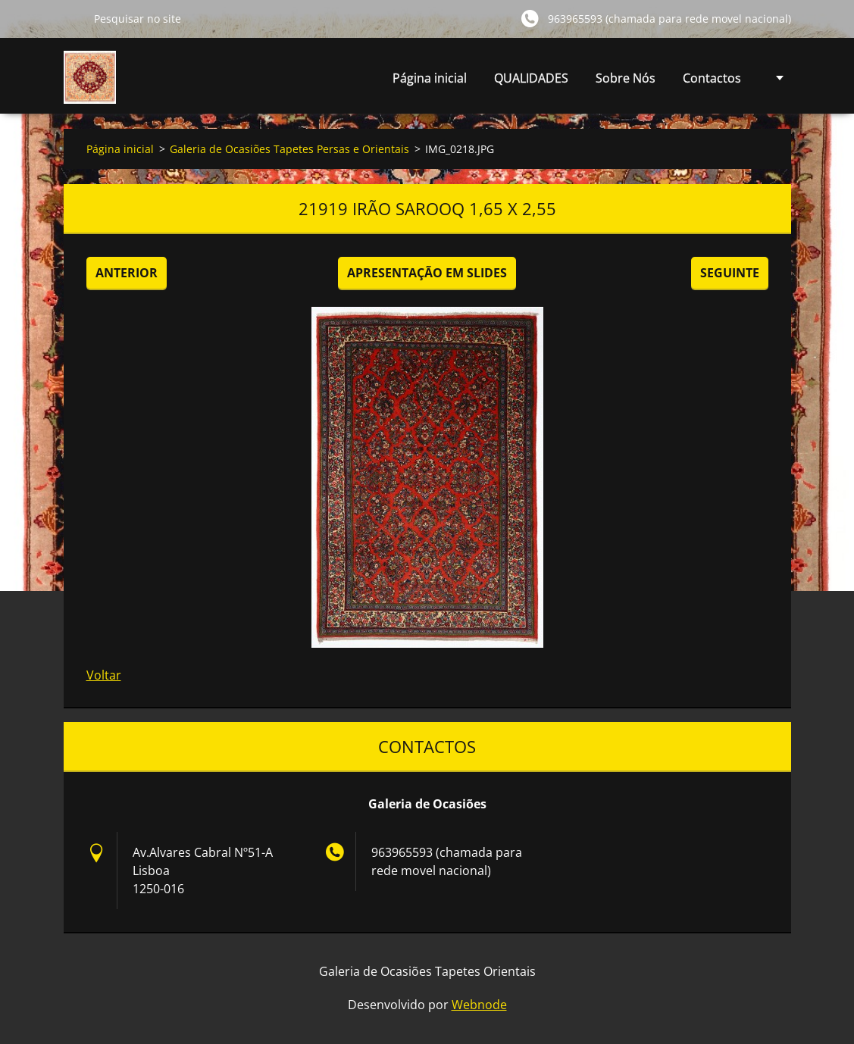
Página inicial (430, 78)
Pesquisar (73, 18)
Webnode (479, 1004)
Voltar (103, 675)
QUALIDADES (531, 78)
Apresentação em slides (427, 272)
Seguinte (729, 272)
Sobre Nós (625, 78)
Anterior (126, 272)
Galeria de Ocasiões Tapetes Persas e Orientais (289, 149)
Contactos (712, 78)
